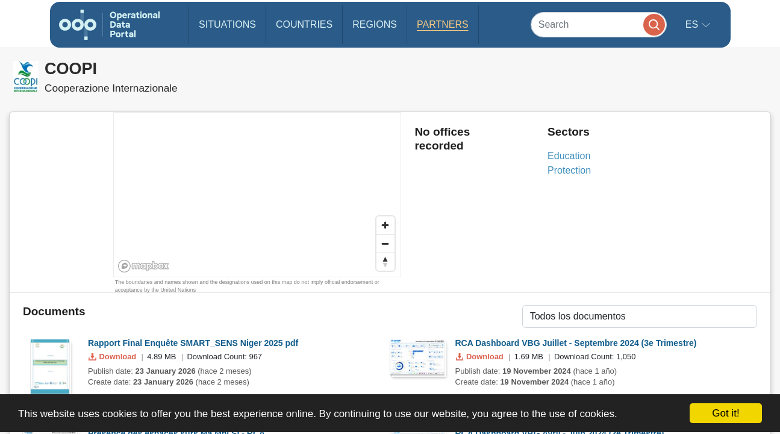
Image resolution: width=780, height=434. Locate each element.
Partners (443, 24)
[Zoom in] (385, 225)
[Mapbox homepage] (143, 266)
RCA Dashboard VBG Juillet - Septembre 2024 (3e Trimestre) (576, 343)
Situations (227, 24)
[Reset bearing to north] (385, 262)
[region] (258, 195)
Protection (569, 170)
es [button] (693, 24)
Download (114, 356)
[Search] (599, 24)
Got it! (725, 413)
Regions (374, 24)
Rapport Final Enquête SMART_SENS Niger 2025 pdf (193, 343)
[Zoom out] (385, 243)
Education (569, 156)
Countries (304, 24)
